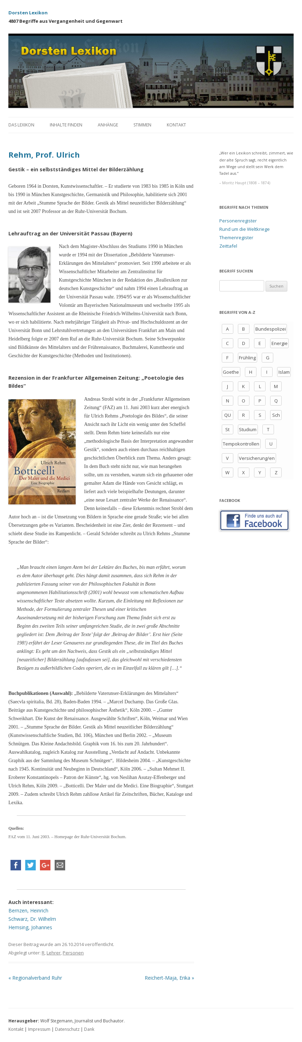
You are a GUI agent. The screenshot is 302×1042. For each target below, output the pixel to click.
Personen (73, 953)
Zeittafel (228, 246)
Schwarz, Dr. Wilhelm (32, 919)
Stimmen (142, 125)
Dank (89, 1029)
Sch (276, 415)
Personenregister (238, 221)
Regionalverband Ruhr (35, 977)
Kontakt (176, 125)
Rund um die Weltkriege (244, 229)
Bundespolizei (270, 329)
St (227, 429)
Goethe (231, 372)
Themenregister (236, 237)
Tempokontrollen (241, 444)
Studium (247, 429)
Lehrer (54, 953)
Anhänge (108, 125)
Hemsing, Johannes (30, 927)
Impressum (39, 1029)
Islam (284, 372)
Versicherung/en (257, 458)
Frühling (247, 357)
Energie (280, 343)
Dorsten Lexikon (28, 12)
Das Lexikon (21, 125)
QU (227, 415)
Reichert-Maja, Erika (169, 977)
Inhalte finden (66, 125)
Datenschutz (67, 1029)
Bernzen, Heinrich (28, 910)
